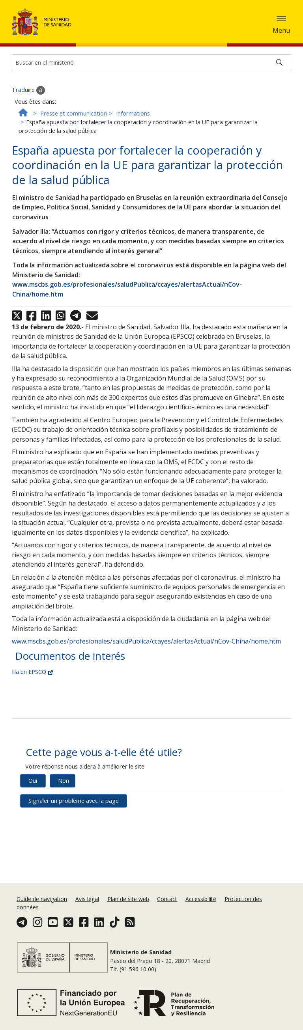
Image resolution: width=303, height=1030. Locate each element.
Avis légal (87, 935)
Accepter (55, 45)
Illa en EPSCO (32, 765)
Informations (133, 207)
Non (63, 874)
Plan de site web (128, 935)
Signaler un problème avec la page (73, 894)
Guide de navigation (42, 935)
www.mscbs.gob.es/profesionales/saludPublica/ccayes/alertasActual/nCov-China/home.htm (146, 734)
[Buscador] (151, 156)
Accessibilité (200, 935)
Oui (32, 874)
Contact (167, 935)
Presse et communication (73, 207)
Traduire (28, 183)
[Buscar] (279, 156)
